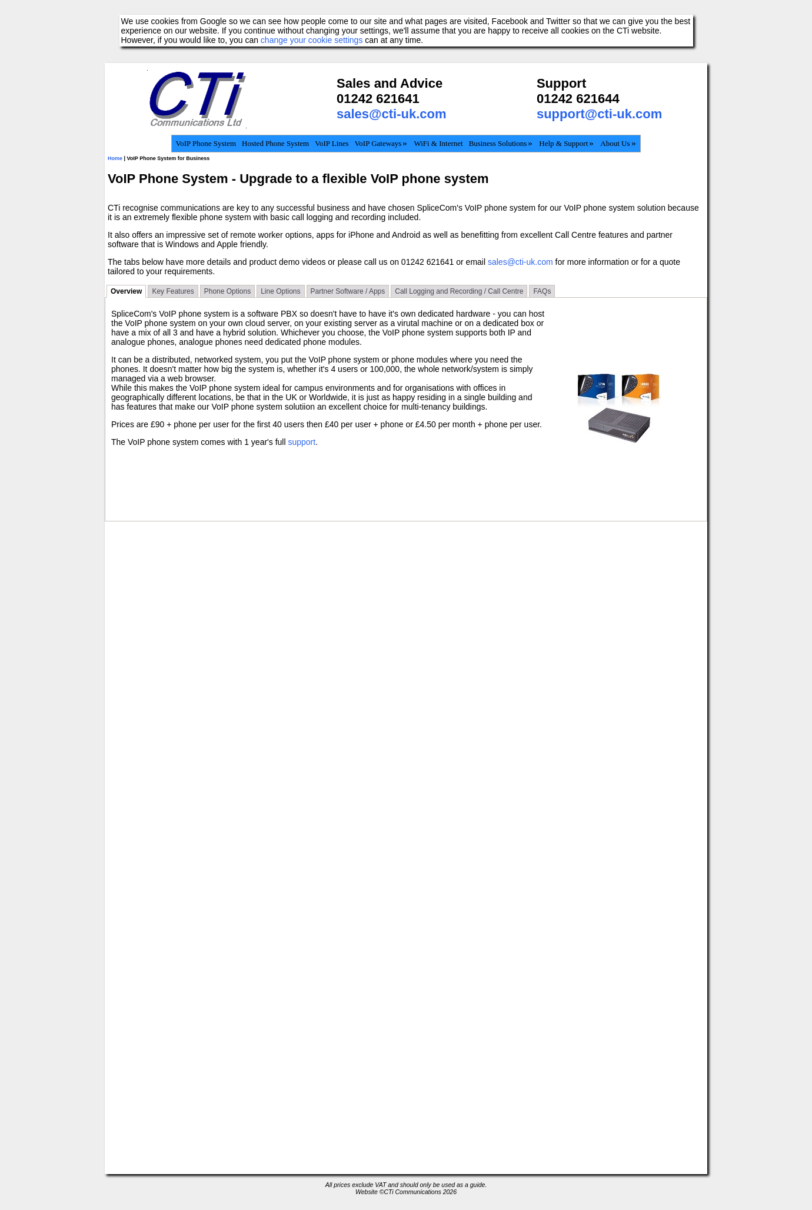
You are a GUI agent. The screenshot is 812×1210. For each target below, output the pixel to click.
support (301, 442)
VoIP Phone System (205, 143)
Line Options (280, 291)
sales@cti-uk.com (392, 114)
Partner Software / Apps (348, 291)
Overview (126, 291)
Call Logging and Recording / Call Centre (459, 291)
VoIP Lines (331, 143)
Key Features (173, 291)
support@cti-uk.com (599, 114)
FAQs (542, 291)
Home (115, 158)
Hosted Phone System (275, 143)
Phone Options (227, 291)
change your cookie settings (312, 40)
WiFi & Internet (438, 143)
